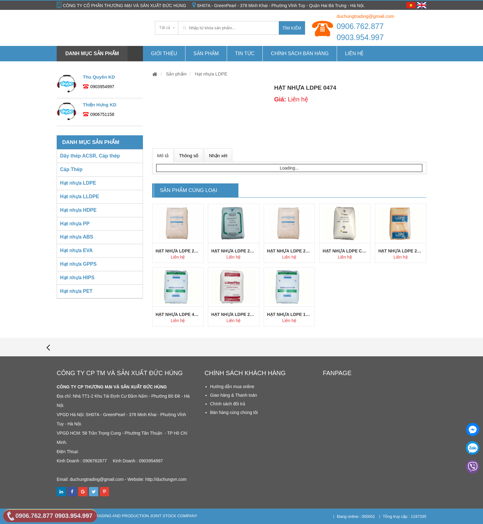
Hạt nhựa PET (76, 291)
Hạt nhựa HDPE (78, 210)
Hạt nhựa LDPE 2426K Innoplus (233, 314)
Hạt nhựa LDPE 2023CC (400, 250)
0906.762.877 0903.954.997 (360, 32)
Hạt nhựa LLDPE (79, 196)
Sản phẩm (206, 53)
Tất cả (164, 27)
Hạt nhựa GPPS (78, 264)
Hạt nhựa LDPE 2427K (289, 250)
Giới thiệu (164, 53)
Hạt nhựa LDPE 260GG (233, 250)
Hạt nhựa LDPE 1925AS (289, 314)
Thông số (188, 155)
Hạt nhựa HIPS (77, 277)
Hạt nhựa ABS (76, 236)
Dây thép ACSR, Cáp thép (90, 155)
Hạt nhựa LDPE (210, 73)
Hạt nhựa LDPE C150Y (345, 250)
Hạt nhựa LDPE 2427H (178, 250)
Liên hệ (354, 53)
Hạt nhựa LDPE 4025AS (178, 314)
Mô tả (162, 155)
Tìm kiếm (291, 28)
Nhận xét (218, 155)
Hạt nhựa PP (75, 223)
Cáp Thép (71, 169)
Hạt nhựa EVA (76, 250)
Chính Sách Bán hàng (300, 53)
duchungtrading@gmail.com (365, 16)
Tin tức (244, 53)
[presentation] (48, 347)
